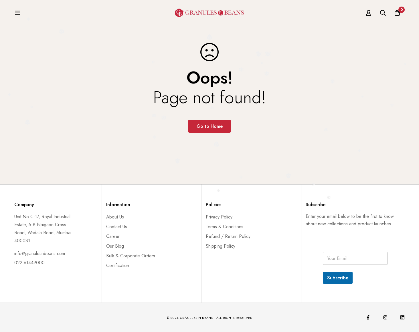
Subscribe (337, 277)
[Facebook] (368, 317)
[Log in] (368, 14)
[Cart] (397, 14)
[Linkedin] (402, 317)
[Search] (383, 14)
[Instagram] (385, 317)
